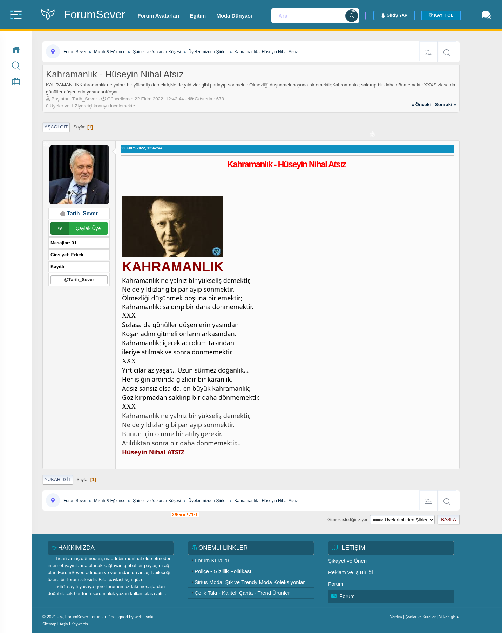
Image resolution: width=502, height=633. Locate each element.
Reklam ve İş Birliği (350, 572)
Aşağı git (56, 127)
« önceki (421, 104)
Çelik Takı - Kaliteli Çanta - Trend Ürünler (242, 593)
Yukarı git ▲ (449, 617)
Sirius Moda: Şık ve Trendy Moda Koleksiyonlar (250, 582)
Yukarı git (58, 479)
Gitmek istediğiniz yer (347, 519)
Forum (335, 584)
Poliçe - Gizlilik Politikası (223, 571)
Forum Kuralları (213, 560)
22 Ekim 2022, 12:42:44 (141, 148)
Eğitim (198, 16)
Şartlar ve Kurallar (420, 617)
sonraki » (445, 104)
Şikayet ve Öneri (347, 561)
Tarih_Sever (82, 213)
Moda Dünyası (234, 16)
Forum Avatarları (158, 16)
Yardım (396, 617)
